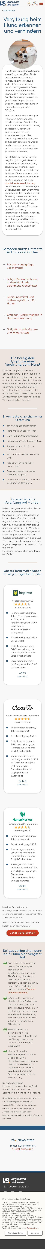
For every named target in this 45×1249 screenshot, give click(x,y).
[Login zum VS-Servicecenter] (29, 3)
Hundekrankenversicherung (20, 183)
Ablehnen (35, 1233)
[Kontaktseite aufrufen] (35, 3)
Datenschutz (32, 1228)
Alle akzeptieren (15, 1233)
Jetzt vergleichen (23, 932)
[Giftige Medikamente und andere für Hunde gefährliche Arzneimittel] (4, 279)
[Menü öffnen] (41, 3)
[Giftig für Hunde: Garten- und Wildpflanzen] (4, 329)
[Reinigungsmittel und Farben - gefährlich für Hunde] (4, 297)
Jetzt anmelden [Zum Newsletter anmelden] (23, 1149)
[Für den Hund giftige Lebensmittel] (4, 264)
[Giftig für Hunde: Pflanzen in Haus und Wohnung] (4, 315)
